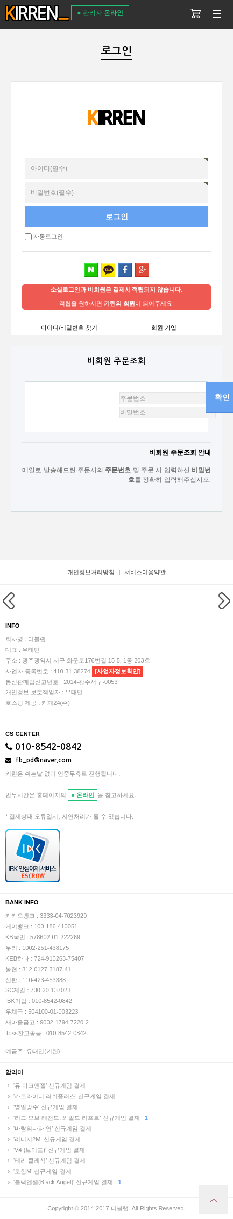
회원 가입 (163, 327)
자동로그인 (48, 236)
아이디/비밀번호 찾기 (69, 327)
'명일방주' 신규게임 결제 (45, 1107)
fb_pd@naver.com (38, 760)
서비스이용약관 (145, 572)
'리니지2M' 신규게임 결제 (47, 1139)
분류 (217, 14)
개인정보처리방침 (91, 572)
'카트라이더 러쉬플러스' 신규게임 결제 (64, 1096)
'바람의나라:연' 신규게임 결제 (52, 1128)
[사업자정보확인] (117, 671)
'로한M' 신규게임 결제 (42, 1171)
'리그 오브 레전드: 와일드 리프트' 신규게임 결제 (80, 1117)
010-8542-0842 (43, 747)
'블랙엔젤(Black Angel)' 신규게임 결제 (67, 1182)
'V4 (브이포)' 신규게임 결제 (49, 1150)
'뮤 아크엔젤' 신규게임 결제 (49, 1085)
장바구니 (195, 14)
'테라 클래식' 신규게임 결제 (49, 1160)
